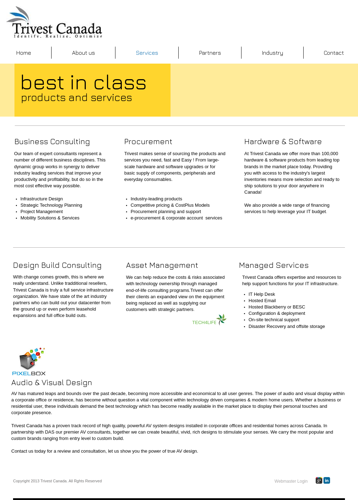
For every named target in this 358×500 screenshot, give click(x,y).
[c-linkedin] (326, 480)
